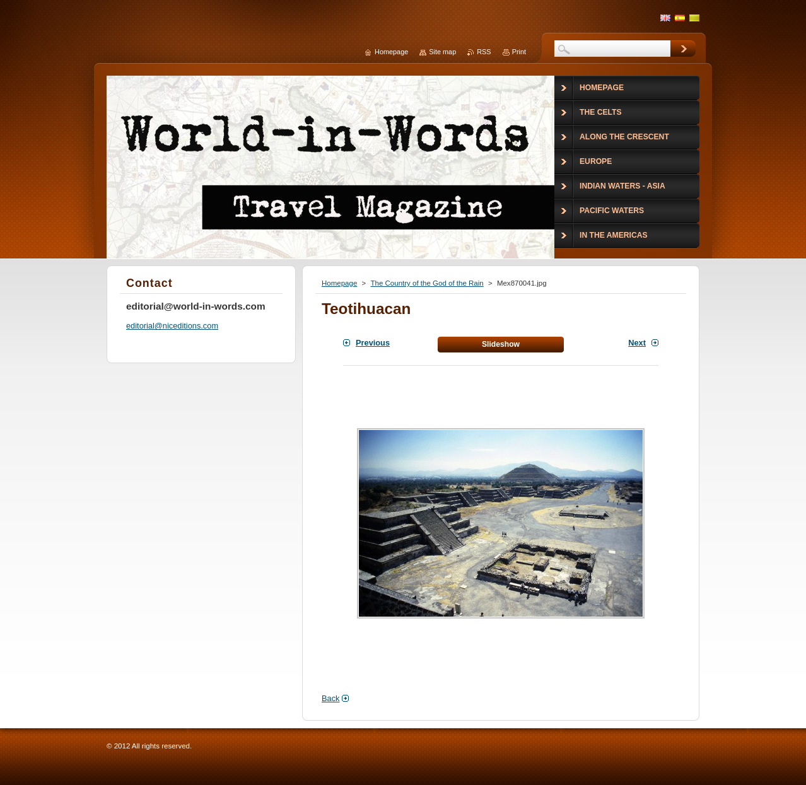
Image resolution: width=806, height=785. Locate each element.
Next (637, 342)
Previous (373, 342)
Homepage (339, 283)
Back (330, 698)
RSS (484, 51)
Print (519, 51)
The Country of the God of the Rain (426, 283)
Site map (442, 51)
